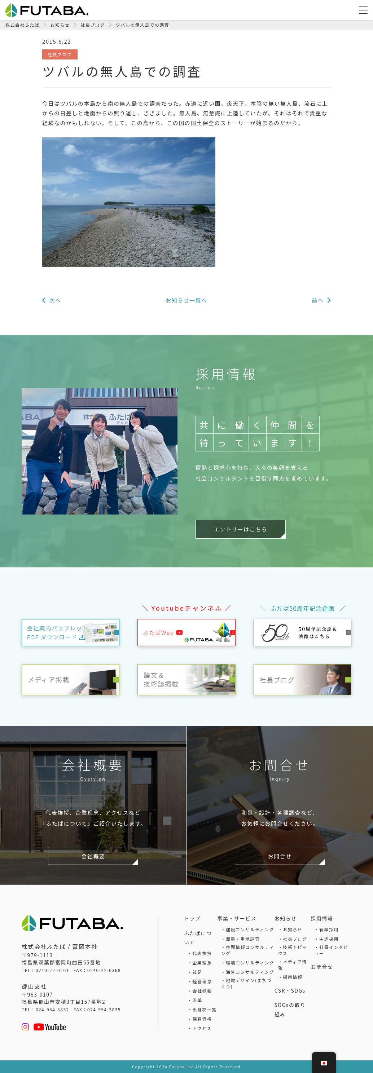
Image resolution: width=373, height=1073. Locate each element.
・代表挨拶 (200, 953)
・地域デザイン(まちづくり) (246, 983)
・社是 (195, 972)
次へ (56, 300)
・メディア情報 (292, 964)
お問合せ (322, 966)
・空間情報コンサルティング (248, 950)
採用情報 (322, 918)
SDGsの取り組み (290, 1009)
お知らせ (286, 918)
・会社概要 (200, 991)
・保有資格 (200, 1019)
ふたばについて (198, 938)
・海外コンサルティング (248, 972)
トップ (192, 918)
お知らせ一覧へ (186, 300)
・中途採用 (326, 939)
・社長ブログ (292, 939)
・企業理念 (200, 962)
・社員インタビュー (331, 950)
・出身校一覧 (202, 1009)
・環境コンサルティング (248, 962)
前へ (317, 300)
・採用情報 (290, 977)
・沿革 (195, 1000)
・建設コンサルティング (248, 929)
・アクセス (200, 1028)
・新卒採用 (326, 929)
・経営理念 (200, 981)
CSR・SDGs (290, 990)
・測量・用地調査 (240, 939)
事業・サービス (237, 918)
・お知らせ (290, 929)
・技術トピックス (292, 950)
